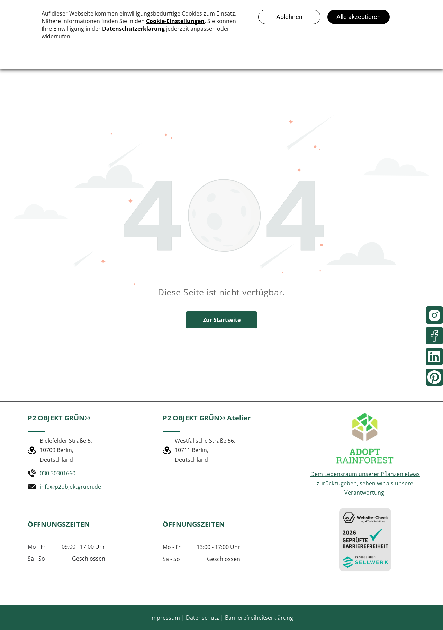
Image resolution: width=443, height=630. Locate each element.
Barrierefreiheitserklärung (259, 617)
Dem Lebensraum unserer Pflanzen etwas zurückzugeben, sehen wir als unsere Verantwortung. (365, 483)
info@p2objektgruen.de (70, 486)
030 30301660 (57, 473)
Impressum (165, 617)
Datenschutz (202, 617)
